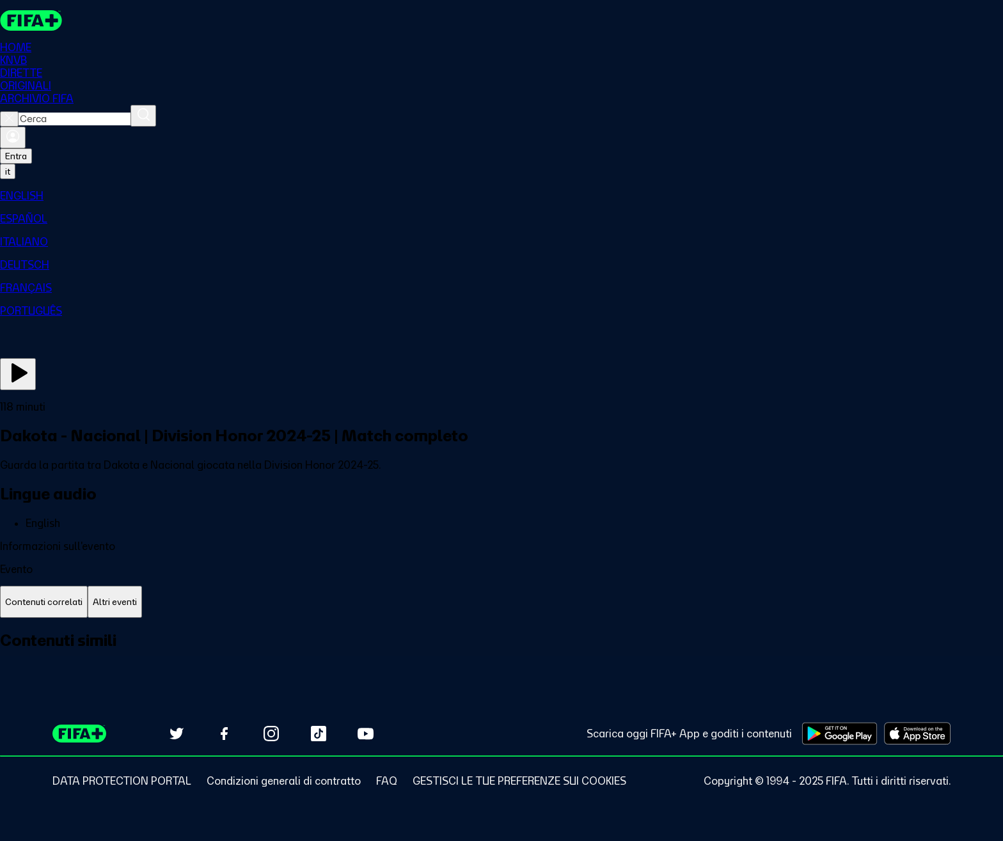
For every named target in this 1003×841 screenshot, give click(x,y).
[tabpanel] (501, 655)
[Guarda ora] (18, 374)
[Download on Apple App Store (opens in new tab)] (917, 733)
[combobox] (74, 119)
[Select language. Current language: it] (7, 171)
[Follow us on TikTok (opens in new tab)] (318, 733)
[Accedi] (13, 137)
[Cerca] (143, 116)
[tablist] (501, 602)
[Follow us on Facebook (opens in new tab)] (224, 733)
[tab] (44, 602)
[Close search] (9, 119)
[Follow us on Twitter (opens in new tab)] (176, 733)
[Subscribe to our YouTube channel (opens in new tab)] (366, 733)
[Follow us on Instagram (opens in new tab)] (271, 733)
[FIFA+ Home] (31, 20)
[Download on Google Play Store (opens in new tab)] (840, 733)
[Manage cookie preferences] (519, 781)
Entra (16, 156)
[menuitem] (501, 195)
